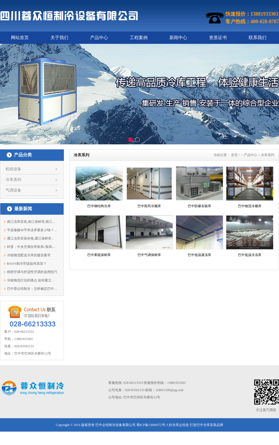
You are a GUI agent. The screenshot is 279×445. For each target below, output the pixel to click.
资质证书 (218, 37)
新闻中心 (178, 37)
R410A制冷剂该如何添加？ (27, 263)
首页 (234, 155)
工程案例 (139, 37)
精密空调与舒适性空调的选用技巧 (32, 272)
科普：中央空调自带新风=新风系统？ (32, 247)
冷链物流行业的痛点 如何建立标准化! (32, 280)
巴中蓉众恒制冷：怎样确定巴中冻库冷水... (32, 289)
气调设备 (13, 190)
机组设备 (13, 169)
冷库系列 (13, 180)
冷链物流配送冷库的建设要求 (28, 255)
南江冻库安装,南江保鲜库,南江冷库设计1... (32, 222)
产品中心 (99, 37)
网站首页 (20, 37)
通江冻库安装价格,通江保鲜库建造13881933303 (32, 238)
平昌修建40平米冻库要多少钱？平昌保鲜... (32, 230)
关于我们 (59, 37)
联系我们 (257, 37)
